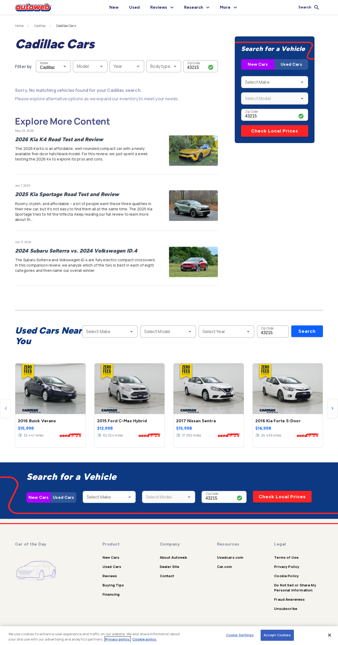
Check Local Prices (274, 131)
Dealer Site (169, 566)
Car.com (224, 566)
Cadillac (40, 26)
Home (19, 26)
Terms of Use (286, 557)
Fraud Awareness (289, 599)
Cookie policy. (144, 639)
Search (307, 331)
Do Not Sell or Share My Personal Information (295, 587)
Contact (167, 575)
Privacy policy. (117, 639)
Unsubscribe (285, 608)
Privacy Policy (286, 566)
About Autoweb (173, 557)
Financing (111, 594)
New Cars (258, 64)
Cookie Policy (286, 575)
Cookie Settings (240, 635)
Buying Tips (113, 585)
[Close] (329, 635)
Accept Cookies (277, 635)
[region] (169, 635)
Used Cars (291, 64)
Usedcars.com (230, 557)
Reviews (109, 575)
